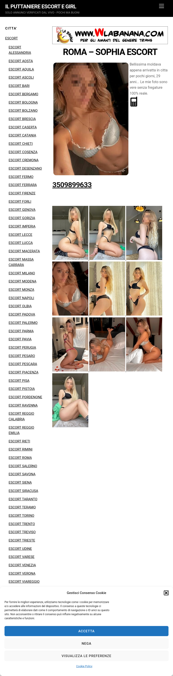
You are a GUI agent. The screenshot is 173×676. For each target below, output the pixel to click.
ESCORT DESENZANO (25, 168)
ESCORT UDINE (20, 549)
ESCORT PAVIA (20, 339)
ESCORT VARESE (21, 557)
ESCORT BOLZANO (23, 111)
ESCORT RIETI (19, 441)
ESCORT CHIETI (21, 144)
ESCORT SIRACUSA (23, 491)
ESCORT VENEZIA (22, 565)
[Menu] (161, 6)
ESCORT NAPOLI (21, 298)
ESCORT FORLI (20, 202)
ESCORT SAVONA (22, 474)
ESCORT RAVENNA (23, 405)
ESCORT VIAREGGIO (24, 582)
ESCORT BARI (19, 86)
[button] (166, 593)
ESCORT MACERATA (24, 251)
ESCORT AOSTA (21, 61)
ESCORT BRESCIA (22, 119)
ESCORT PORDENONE (25, 397)
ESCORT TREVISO (22, 532)
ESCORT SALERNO (23, 466)
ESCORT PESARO (22, 356)
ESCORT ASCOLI (21, 77)
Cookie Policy (84, 666)
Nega (86, 644)
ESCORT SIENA (20, 482)
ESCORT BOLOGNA (23, 102)
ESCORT (11, 38)
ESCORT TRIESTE (22, 540)
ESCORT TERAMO (22, 507)
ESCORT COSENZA (23, 152)
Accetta (86, 631)
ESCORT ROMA (20, 458)
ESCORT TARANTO (23, 499)
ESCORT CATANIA (22, 135)
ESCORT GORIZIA (22, 218)
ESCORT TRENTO (22, 524)
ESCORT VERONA (22, 573)
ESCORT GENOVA (22, 210)
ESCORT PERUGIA (22, 348)
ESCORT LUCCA (21, 243)
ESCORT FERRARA (23, 185)
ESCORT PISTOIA (22, 389)
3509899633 (71, 184)
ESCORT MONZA (21, 290)
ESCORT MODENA (22, 281)
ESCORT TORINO (21, 516)
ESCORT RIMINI (20, 449)
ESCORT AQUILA (21, 69)
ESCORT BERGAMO (23, 94)
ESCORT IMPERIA (22, 226)
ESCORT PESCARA (23, 364)
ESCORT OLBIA (20, 306)
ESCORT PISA (19, 381)
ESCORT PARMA (21, 331)
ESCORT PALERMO (23, 323)
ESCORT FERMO (21, 177)
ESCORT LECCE (20, 235)
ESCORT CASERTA (23, 127)
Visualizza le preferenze (87, 656)
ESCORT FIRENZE (22, 193)
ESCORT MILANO (22, 273)
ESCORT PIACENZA (23, 372)
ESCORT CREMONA (24, 160)
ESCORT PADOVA (22, 314)
